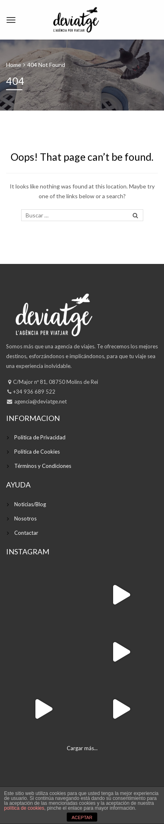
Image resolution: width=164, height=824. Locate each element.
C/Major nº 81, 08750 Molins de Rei (55, 382)
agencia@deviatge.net (40, 401)
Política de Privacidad (40, 437)
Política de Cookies (37, 451)
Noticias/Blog (30, 504)
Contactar (26, 532)
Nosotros (25, 518)
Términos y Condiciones (42, 466)
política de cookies (24, 808)
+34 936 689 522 (34, 391)
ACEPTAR (82, 817)
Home (13, 64)
